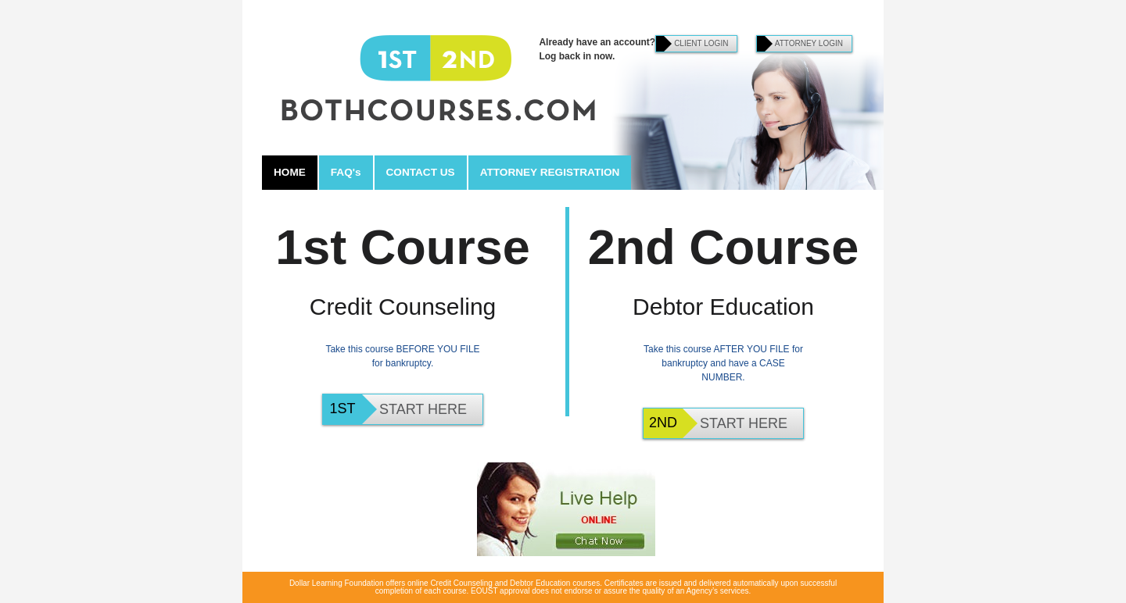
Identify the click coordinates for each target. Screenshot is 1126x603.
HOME (290, 172)
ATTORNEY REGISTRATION (550, 172)
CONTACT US (420, 172)
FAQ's (346, 172)
